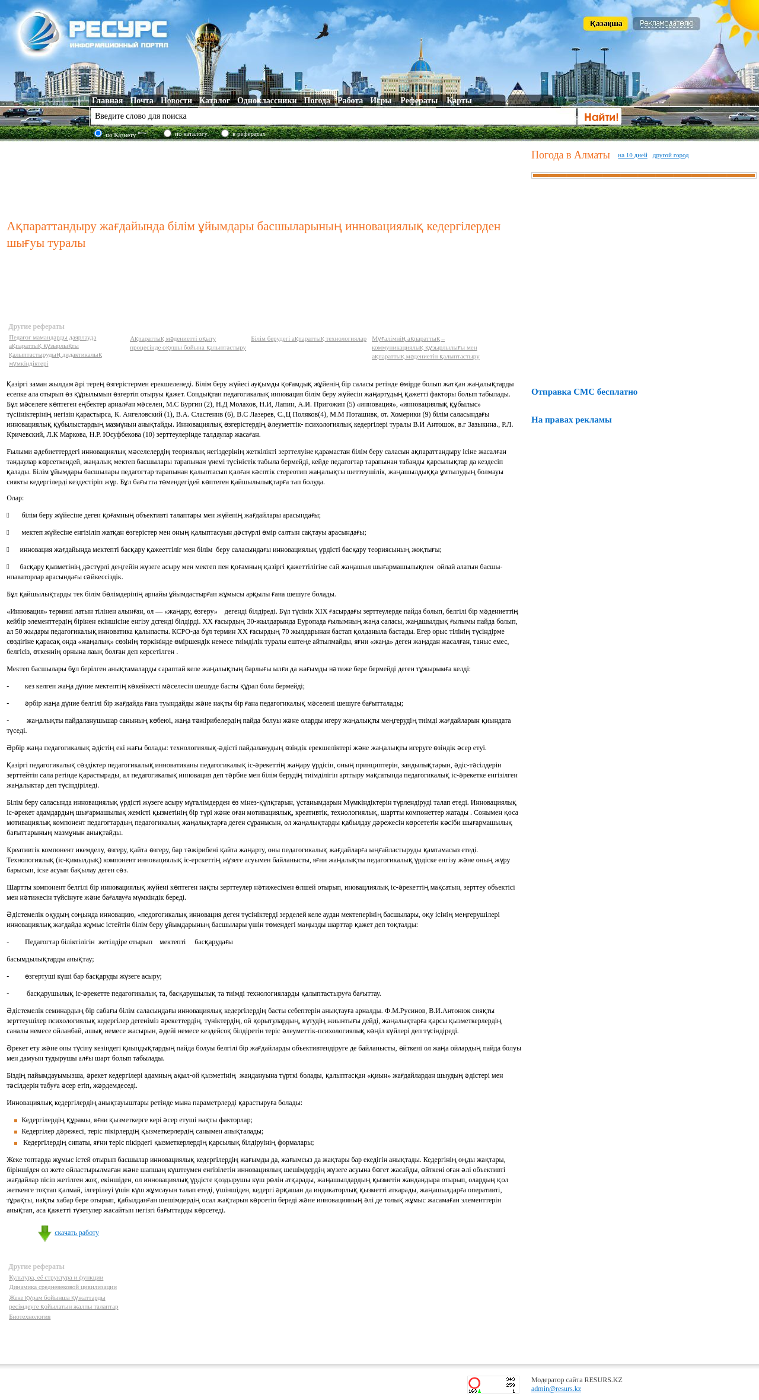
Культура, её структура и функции (56, 1277)
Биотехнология (29, 1316)
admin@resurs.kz (556, 1389)
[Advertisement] (266, 177)
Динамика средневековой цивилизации (63, 1286)
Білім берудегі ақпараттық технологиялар (308, 338)
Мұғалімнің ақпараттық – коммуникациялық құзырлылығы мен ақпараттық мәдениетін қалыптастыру (426, 347)
